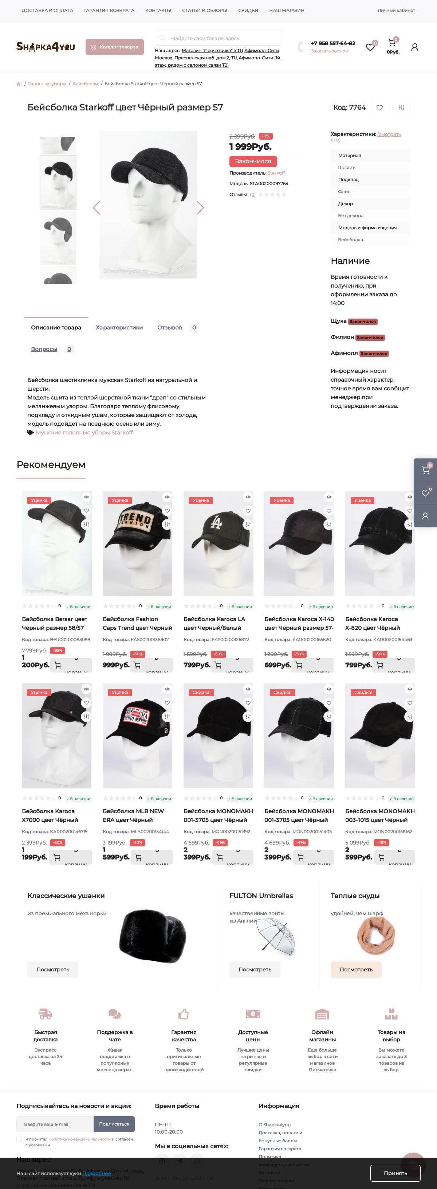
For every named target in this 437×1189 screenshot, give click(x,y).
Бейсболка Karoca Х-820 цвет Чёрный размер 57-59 (372, 628)
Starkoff (276, 173)
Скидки (248, 10)
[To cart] (71, 665)
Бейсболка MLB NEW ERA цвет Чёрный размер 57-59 (133, 820)
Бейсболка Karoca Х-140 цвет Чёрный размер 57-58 (299, 628)
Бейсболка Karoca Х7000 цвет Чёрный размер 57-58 (50, 820)
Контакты (158, 10)
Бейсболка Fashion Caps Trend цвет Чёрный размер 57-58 (137, 628)
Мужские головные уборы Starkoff (84, 432)
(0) (253, 194)
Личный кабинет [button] (396, 10)
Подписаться (114, 1124)
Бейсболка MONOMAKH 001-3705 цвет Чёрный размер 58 (299, 820)
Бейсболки (85, 83)
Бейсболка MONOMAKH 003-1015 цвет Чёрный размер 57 (380, 820)
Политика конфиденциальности (79, 1139)
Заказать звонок (329, 51)
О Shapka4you (275, 1124)
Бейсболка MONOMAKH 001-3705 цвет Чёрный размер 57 (218, 820)
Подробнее (96, 1173)
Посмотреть (52, 969)
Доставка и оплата (47, 10)
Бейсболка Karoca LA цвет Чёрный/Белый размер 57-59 (214, 628)
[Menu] (115, 47)
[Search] (163, 38)
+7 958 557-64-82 (333, 43)
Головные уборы (47, 83)
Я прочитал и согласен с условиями (79, 1142)
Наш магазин (286, 10)
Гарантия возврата (109, 10)
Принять (395, 1173)
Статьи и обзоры (204, 10)
